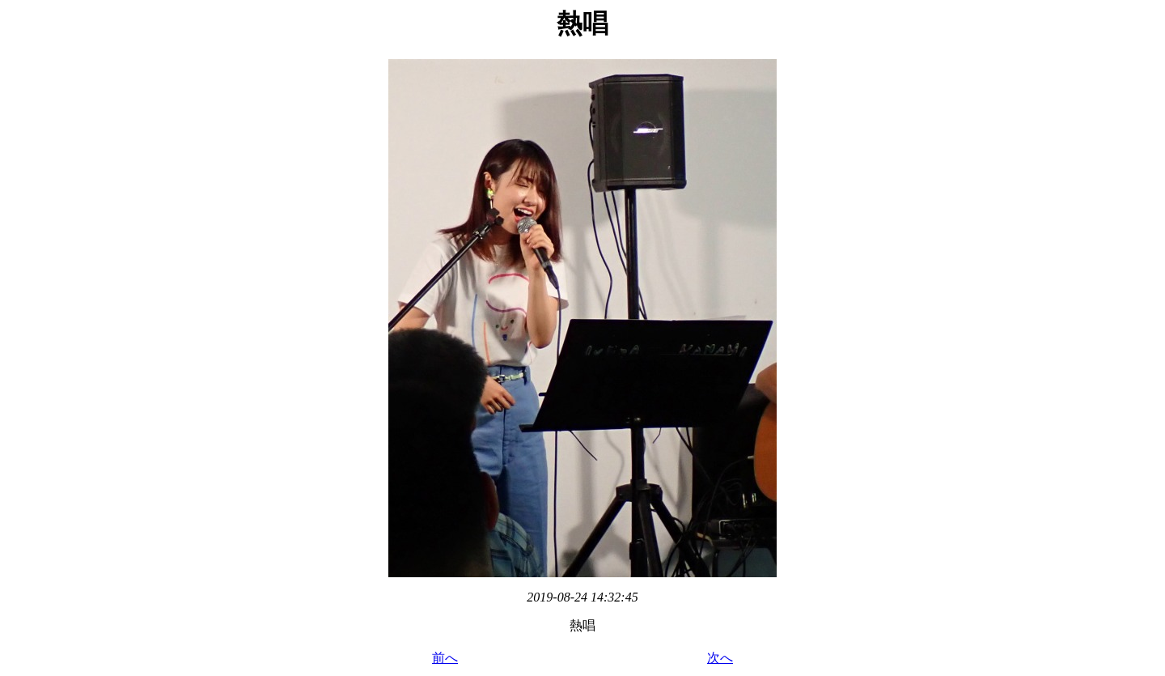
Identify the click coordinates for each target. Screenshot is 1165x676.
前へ (445, 658)
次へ (720, 658)
